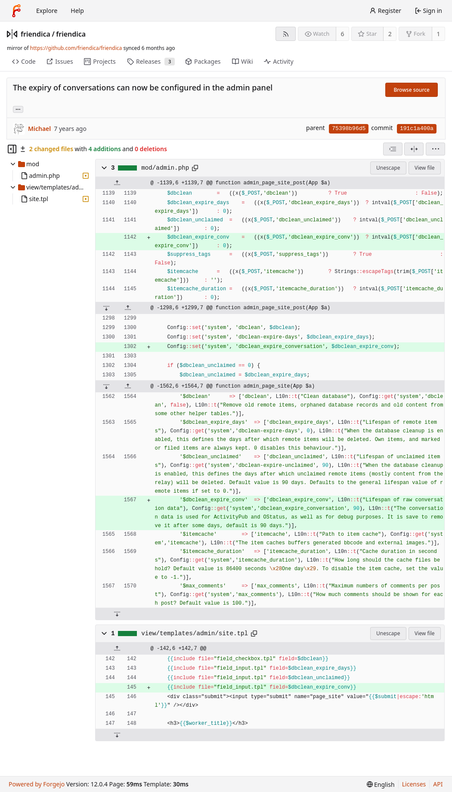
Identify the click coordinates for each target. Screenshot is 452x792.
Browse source (411, 89)
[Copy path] (195, 168)
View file (424, 167)
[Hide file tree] (12, 149)
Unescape (388, 167)
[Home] (16, 11)
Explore (46, 10)
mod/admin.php (165, 168)
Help (77, 10)
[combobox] (392, 149)
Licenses (414, 784)
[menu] (435, 149)
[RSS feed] (286, 34)
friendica (35, 34)
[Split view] (414, 149)
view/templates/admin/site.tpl (194, 633)
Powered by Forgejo (37, 784)
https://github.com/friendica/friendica (76, 48)
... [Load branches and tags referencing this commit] (18, 109)
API (438, 784)
